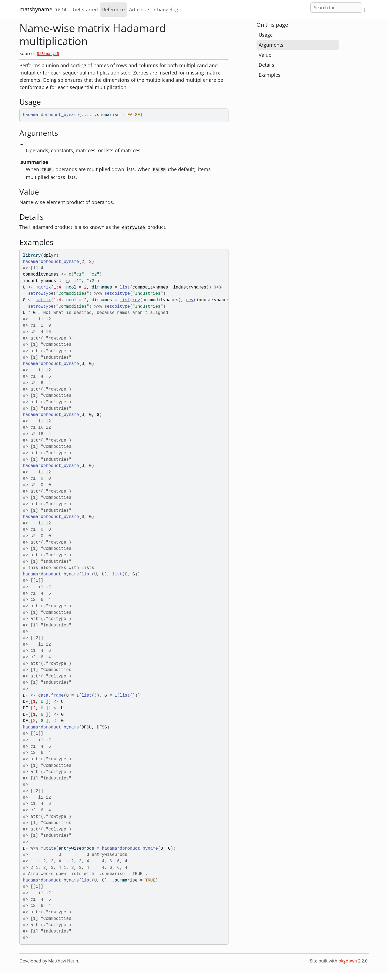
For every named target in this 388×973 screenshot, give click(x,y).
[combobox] (336, 7)
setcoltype (117, 293)
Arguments (271, 45)
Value (265, 55)
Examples (269, 75)
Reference (113, 9)
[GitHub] (365, 9)
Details (266, 65)
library (32, 255)
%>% (217, 287)
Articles (137, 9)
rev (136, 300)
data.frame (51, 695)
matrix (43, 287)
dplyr (49, 255)
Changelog (166, 9)
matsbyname (35, 9)
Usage (266, 35)
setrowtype (41, 293)
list (125, 287)
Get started (85, 9)
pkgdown (347, 961)
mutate (48, 848)
